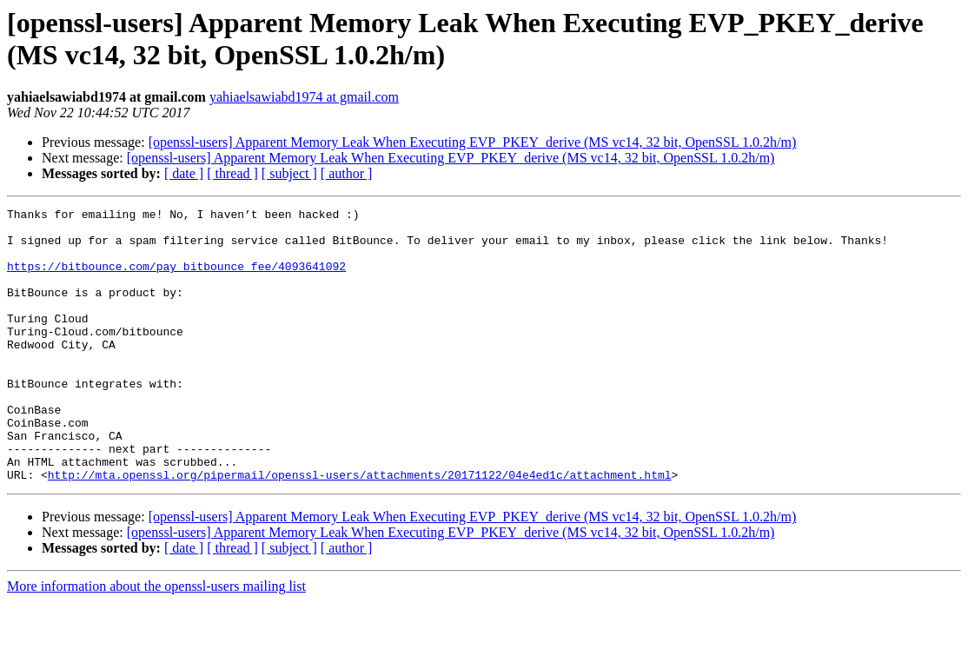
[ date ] (183, 173)
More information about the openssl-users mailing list (156, 640)
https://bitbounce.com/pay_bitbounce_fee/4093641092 (176, 279)
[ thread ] (232, 173)
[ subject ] (289, 173)
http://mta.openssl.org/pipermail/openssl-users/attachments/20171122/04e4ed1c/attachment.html (360, 529)
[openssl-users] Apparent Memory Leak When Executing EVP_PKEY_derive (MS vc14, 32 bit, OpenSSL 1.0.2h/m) (473, 142)
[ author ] (347, 173)
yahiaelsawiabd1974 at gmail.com (304, 96)
